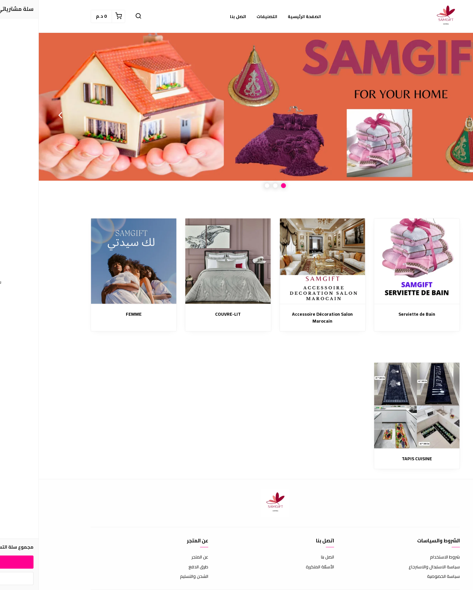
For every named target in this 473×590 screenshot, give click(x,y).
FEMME (95, 314)
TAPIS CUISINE (378, 458)
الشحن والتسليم (155, 576)
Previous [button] (451, 115)
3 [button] (228, 185)
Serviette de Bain (378, 314)
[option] (236, 115)
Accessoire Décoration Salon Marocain (283, 318)
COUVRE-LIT (189, 314)
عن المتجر (161, 557)
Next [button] (21, 115)
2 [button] (236, 185)
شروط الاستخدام (406, 557)
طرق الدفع (159, 567)
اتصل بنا (288, 557)
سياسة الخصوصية (404, 576)
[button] (99, 16)
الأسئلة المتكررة (281, 567)
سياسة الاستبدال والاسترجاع (395, 567)
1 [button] (244, 185)
